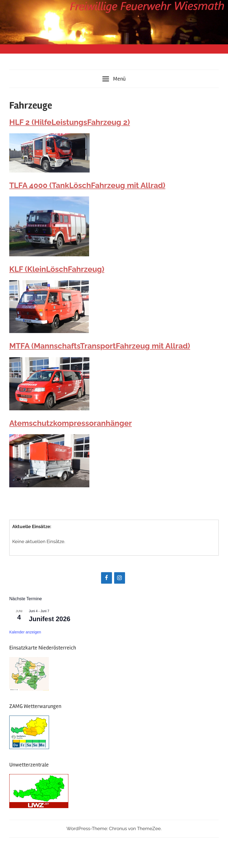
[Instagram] (119, 578)
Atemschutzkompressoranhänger (70, 423)
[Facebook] (106, 578)
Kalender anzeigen (25, 632)
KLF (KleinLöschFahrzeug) (56, 269)
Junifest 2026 (49, 619)
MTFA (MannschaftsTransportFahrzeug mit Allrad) (99, 345)
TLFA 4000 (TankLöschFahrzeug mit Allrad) (87, 185)
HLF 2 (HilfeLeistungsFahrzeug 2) (69, 122)
